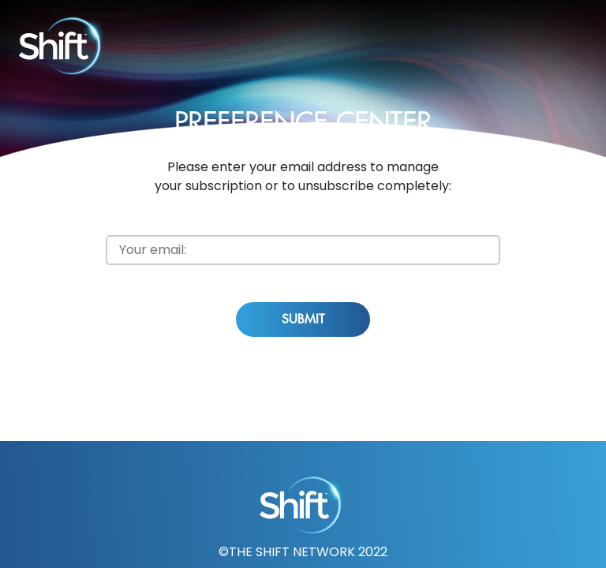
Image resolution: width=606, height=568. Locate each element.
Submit (303, 319)
